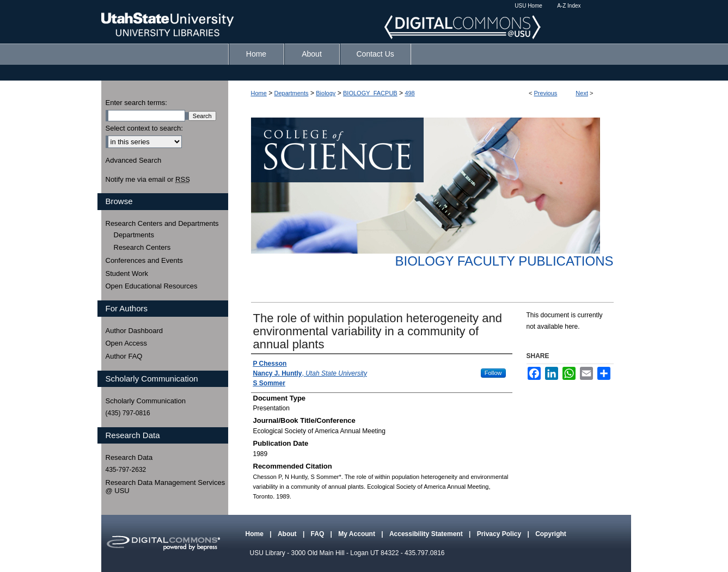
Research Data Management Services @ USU (165, 486)
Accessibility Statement (426, 534)
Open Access (127, 343)
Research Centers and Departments (162, 223)
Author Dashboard (134, 331)
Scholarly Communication (146, 401)
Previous (546, 93)
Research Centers (142, 247)
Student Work (127, 273)
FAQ (318, 534)
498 (409, 93)
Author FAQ (124, 356)
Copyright (550, 534)
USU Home (528, 6)
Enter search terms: (136, 103)
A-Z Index (568, 6)
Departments (291, 93)
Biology (325, 93)
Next (582, 93)
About (288, 534)
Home (259, 93)
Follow (493, 373)
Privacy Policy (500, 534)
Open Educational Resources (152, 286)
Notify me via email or (148, 179)
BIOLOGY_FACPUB (370, 93)
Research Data (129, 457)
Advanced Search (134, 160)
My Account (357, 534)
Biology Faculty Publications (504, 261)
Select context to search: (144, 128)
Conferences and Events (144, 260)
